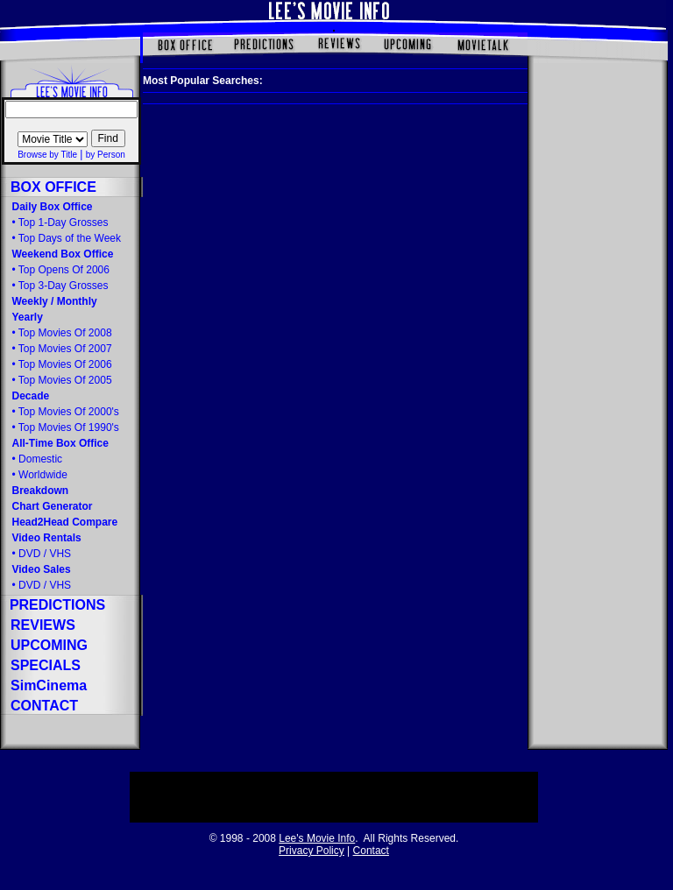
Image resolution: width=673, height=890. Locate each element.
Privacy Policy (311, 850)
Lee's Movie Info (317, 838)
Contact (371, 850)
